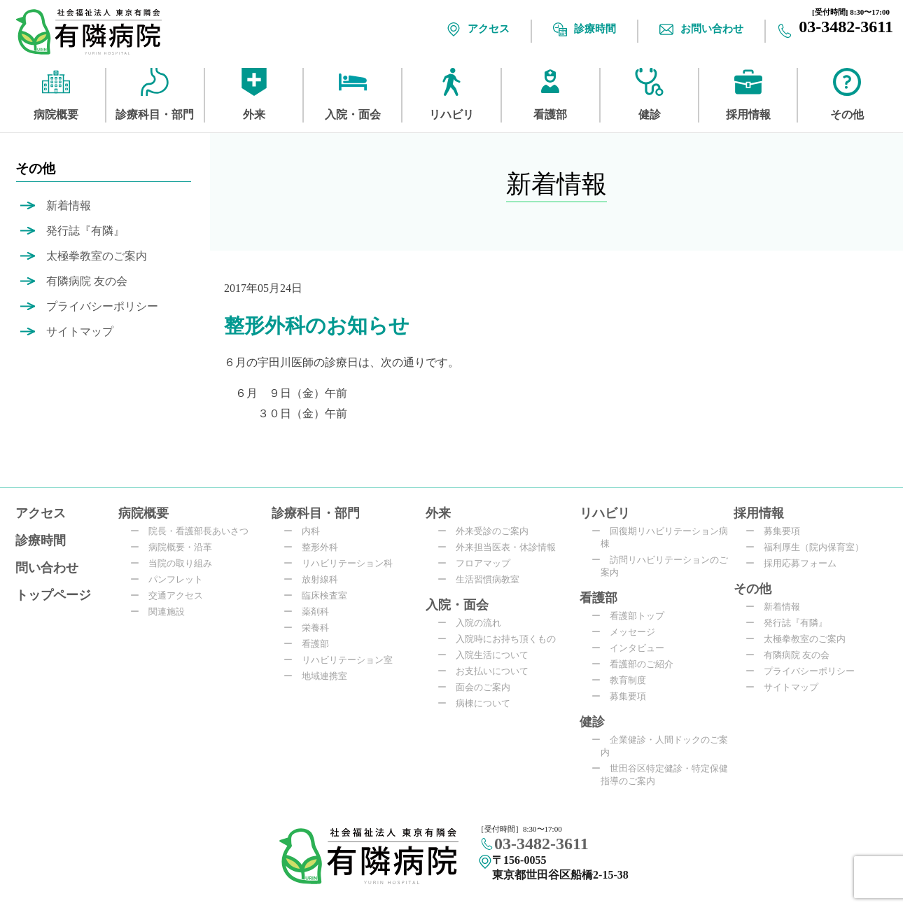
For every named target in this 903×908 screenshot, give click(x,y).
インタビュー (632, 648)
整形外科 (315, 547)
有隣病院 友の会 (86, 281)
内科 (306, 531)
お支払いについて (487, 671)
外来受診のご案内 (487, 531)
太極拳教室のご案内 (96, 256)
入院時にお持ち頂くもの (501, 639)
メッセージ (628, 632)
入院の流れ (474, 622)
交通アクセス (171, 595)
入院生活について (487, 655)
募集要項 (623, 696)
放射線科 (315, 579)
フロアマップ (478, 563)
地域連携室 (320, 676)
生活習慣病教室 (483, 579)
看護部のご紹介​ (637, 664)
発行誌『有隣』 (85, 231)
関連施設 (162, 611)
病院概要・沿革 (175, 547)
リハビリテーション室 (343, 660)
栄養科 (311, 627)
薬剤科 (311, 611)
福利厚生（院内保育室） (809, 547)
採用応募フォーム (795, 563)
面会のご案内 (478, 687)
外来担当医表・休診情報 (501, 547)
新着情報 (68, 205)
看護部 (311, 643)
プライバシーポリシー (102, 306)
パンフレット (171, 579)
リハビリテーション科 (343, 563)
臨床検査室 (320, 595)
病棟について (478, 703)
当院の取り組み (175, 563)
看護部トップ (632, 615)
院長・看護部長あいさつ (193, 531)
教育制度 (623, 680)
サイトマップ (79, 331)
